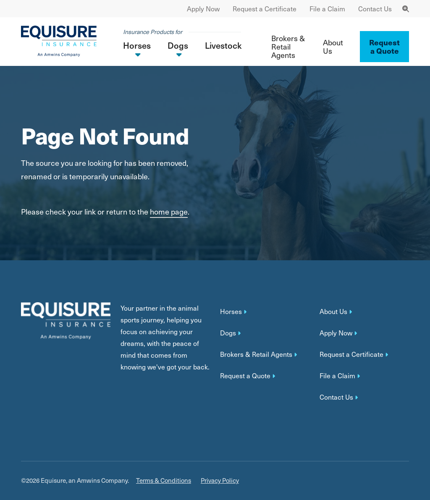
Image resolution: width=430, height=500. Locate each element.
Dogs (228, 333)
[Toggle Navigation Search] (405, 8)
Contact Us (375, 8)
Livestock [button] (223, 45)
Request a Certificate (264, 8)
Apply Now (203, 8)
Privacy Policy (220, 480)
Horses (231, 311)
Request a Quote (245, 376)
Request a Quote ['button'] (384, 46)
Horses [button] (137, 45)
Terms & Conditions (163, 480)
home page (169, 211)
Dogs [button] (178, 45)
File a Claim (327, 8)
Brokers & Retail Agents (288, 46)
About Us (333, 46)
